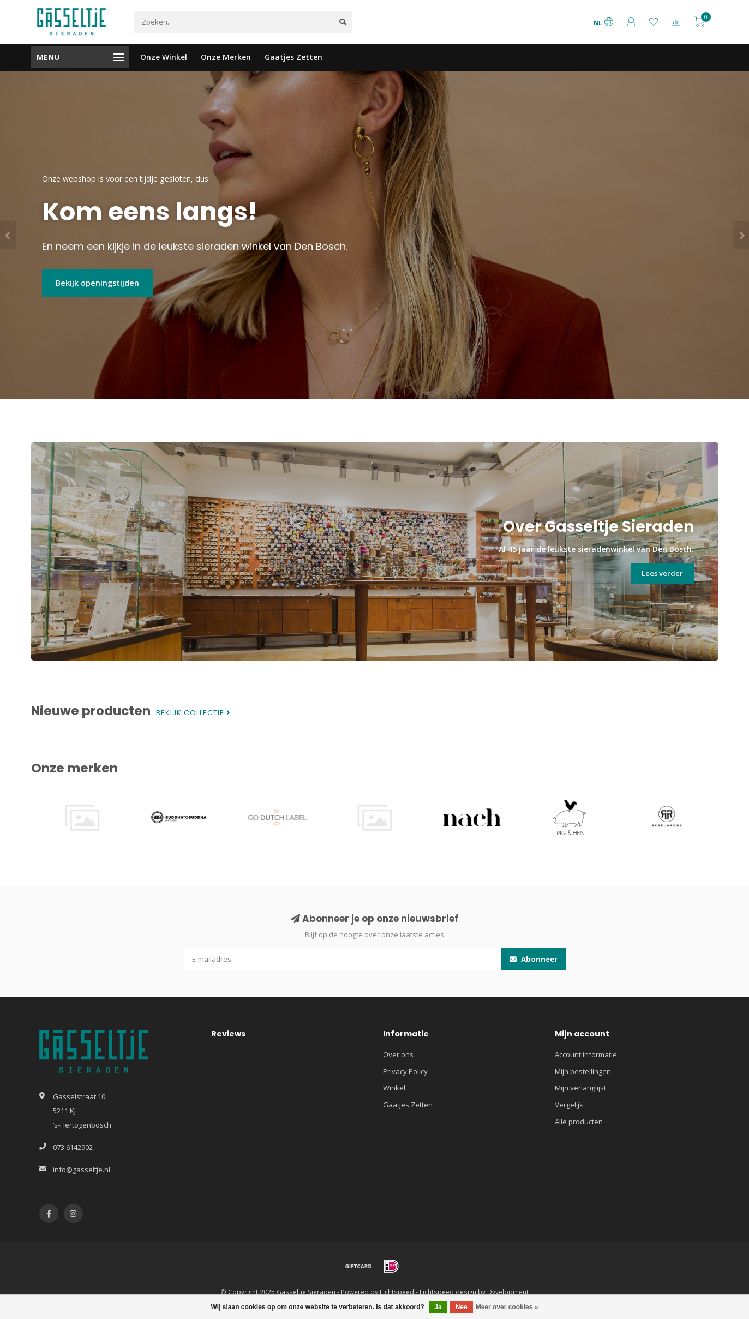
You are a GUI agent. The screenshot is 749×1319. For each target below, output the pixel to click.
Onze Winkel (163, 57)
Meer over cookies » (507, 1307)
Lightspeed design (448, 1291)
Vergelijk (569, 1105)
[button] (8, 235)
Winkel (394, 1088)
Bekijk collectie (193, 713)
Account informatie (586, 1054)
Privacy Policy (405, 1071)
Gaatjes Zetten (293, 57)
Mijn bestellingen (583, 1071)
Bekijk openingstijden (97, 283)
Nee (462, 1307)
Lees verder (662, 573)
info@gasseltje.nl (81, 1169)
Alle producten (579, 1121)
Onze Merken (226, 57)
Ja (437, 1307)
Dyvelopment (508, 1291)
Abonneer (534, 959)
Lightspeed (397, 1291)
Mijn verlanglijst (580, 1088)
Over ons (398, 1054)
